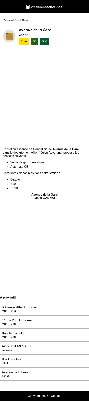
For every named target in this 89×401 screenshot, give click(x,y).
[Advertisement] (44, 96)
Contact (56, 395)
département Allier (25, 152)
